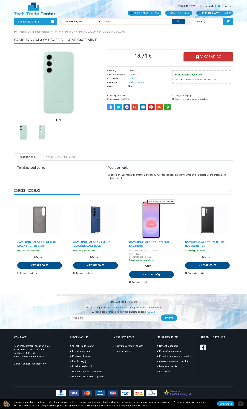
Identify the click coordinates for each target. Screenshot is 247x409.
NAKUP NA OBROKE (178, 13)
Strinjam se (225, 403)
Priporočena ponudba (170, 351)
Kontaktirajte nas (81, 351)
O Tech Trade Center (83, 346)
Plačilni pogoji (79, 361)
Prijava (169, 317)
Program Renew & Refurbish (87, 371)
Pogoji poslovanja (81, 356)
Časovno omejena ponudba (173, 361)
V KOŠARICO (39, 265)
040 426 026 (29, 353)
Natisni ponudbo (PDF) (118, 99)
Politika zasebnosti (82, 366)
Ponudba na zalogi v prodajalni (175, 356)
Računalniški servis (125, 351)
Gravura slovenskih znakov (129, 346)
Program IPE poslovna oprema (88, 376)
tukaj (34, 405)
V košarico (208, 57)
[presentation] (228, 190)
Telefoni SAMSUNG (137, 82)
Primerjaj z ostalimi (116, 96)
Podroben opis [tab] (27, 157)
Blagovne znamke (168, 366)
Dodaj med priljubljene (183, 96)
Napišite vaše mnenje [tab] (60, 157)
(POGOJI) (150, 311)
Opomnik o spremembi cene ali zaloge (190, 99)
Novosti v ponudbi (168, 346)
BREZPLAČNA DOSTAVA (144, 13)
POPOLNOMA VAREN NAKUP (214, 13)
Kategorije (164, 371)
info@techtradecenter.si (34, 356)
